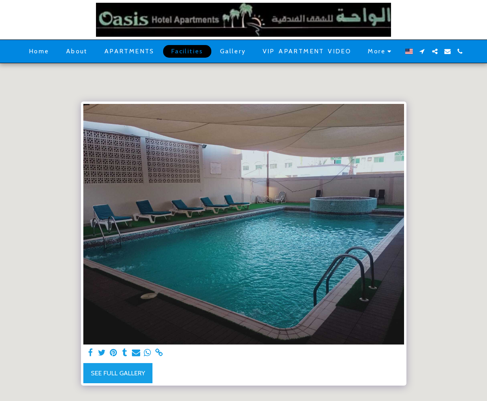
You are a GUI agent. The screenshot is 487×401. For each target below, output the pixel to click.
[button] (422, 51)
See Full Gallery (118, 373)
